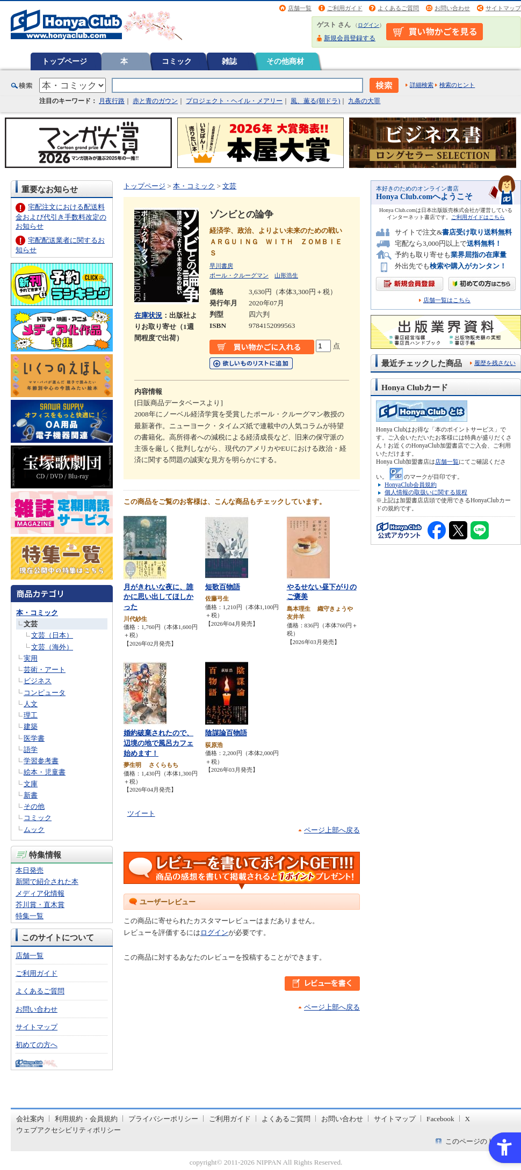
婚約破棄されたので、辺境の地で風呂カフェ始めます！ (158, 743)
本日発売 (30, 870)
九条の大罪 (364, 101)
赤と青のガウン (155, 101)
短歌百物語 (222, 587)
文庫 (31, 784)
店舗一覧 (300, 8)
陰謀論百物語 (226, 733)
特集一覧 (30, 916)
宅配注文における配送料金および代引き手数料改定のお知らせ (61, 216)
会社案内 (30, 1119)
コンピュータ (45, 693)
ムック (34, 829)
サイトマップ (503, 8)
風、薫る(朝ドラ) (315, 101)
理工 (31, 715)
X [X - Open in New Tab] (468, 1119)
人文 (31, 704)
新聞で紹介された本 (47, 882)
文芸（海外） (52, 647)
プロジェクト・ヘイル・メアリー (234, 101)
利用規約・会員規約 (86, 1119)
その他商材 (285, 61)
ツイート (141, 813)
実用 (31, 658)
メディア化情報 (40, 893)
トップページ (64, 61)
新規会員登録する (349, 38)
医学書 (34, 738)
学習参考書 (41, 761)
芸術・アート (45, 670)
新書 (31, 795)
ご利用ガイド (345, 8)
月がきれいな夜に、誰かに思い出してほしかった (158, 597)
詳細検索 (421, 85)
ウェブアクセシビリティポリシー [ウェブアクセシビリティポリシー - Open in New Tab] (68, 1130)
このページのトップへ (480, 1141)
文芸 (31, 624)
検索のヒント (457, 85)
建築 (31, 726)
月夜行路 (112, 101)
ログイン (368, 25)
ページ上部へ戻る (332, 830)
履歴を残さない (495, 363)
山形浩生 (286, 275)
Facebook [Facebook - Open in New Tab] (440, 1119)
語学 (31, 749)
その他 (34, 806)
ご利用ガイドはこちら (478, 217)
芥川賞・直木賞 (40, 905)
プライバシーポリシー (163, 1119)
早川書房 (221, 265)
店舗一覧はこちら (447, 300)
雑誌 (229, 61)
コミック (177, 61)
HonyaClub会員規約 (411, 484)
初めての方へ (36, 1045)
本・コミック (37, 613)
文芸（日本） (52, 635)
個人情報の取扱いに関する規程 (426, 492)
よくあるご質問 (398, 8)
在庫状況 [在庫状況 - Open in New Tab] (148, 315)
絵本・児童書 (45, 772)
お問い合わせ (452, 8)
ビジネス (38, 681)
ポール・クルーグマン (239, 275)
